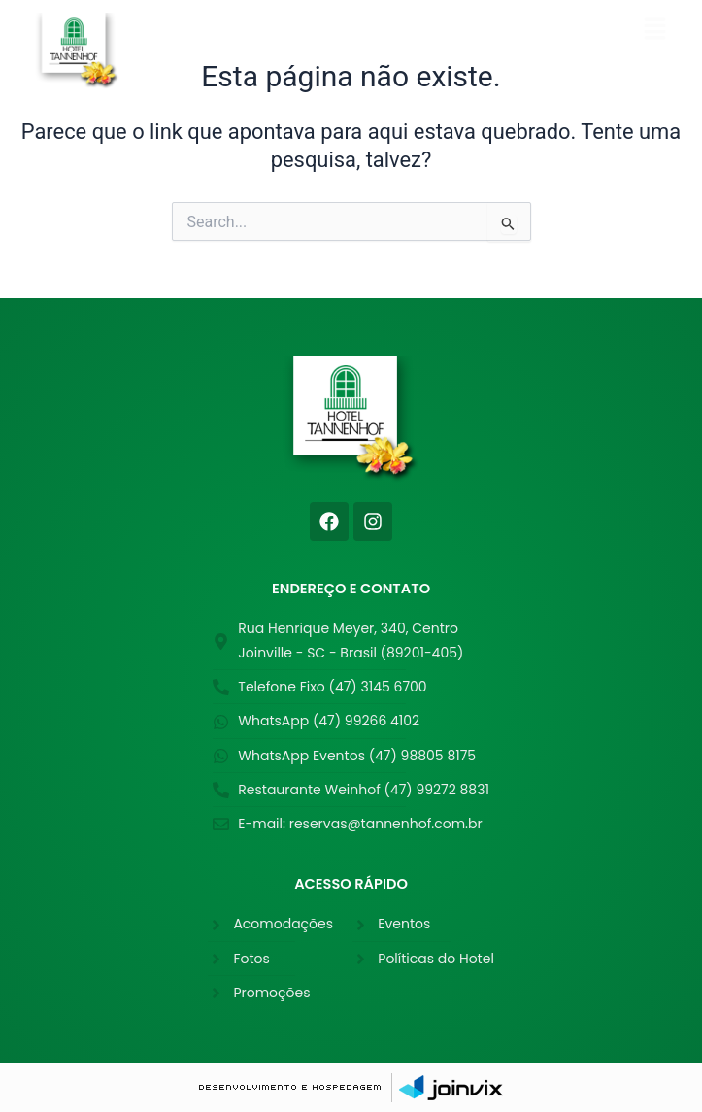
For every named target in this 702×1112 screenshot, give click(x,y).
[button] (445, 31)
